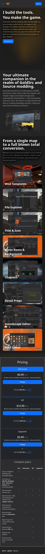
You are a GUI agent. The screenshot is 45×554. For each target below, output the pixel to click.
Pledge (22, 382)
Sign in (38, 4)
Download (8, 41)
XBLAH (15, 551)
